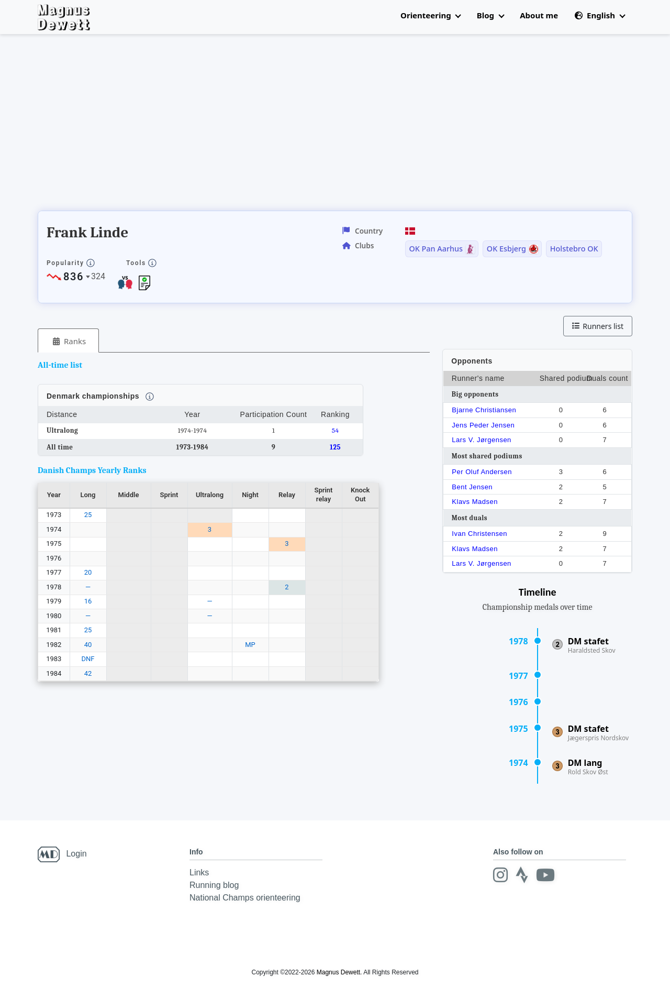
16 (88, 601)
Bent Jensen (472, 487)
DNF (88, 659)
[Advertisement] (228, 125)
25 (88, 515)
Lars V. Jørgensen (481, 440)
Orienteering (430, 15)
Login (76, 853)
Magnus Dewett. (339, 972)
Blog (490, 15)
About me (539, 15)
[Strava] (522, 874)
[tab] (68, 340)
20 (88, 572)
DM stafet (588, 641)
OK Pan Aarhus (436, 249)
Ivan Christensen (479, 533)
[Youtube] (545, 874)
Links (199, 872)
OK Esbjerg (506, 249)
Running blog (214, 885)
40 (88, 645)
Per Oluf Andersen (482, 472)
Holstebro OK (574, 249)
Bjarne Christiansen (484, 410)
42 (88, 673)
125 (335, 447)
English (599, 15)
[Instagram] (500, 874)
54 (335, 430)
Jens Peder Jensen (483, 425)
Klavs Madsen (475, 502)
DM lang (585, 763)
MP (250, 645)
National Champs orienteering (244, 897)
